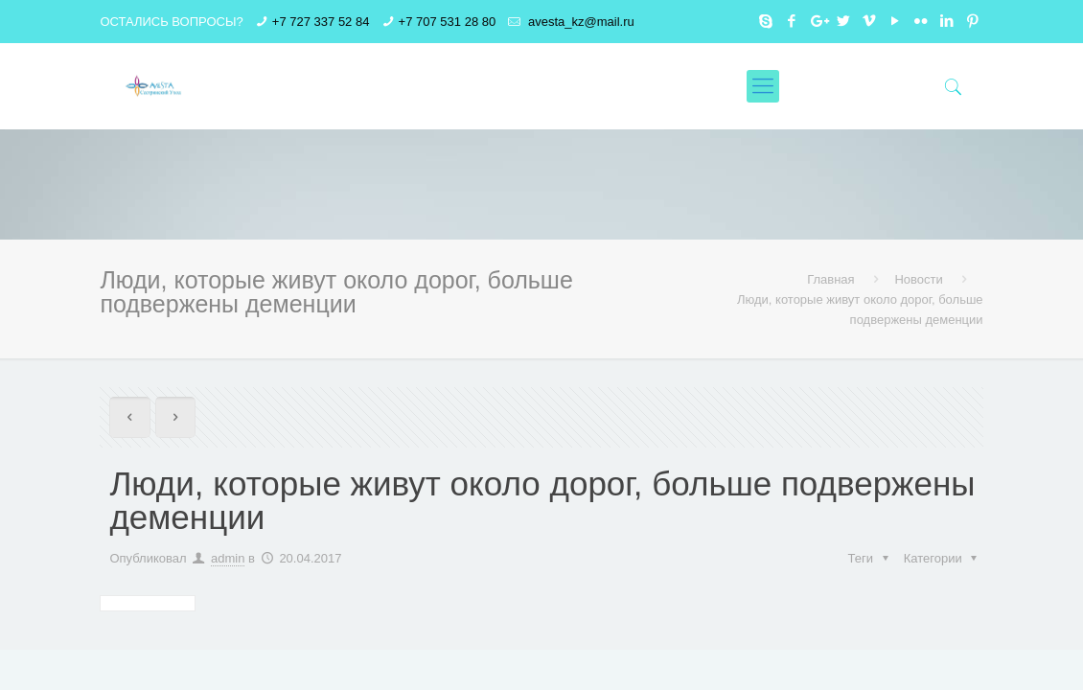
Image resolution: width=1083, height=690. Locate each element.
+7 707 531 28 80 (447, 21)
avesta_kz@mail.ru (579, 21)
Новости (918, 279)
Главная (830, 279)
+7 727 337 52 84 (321, 21)
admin (227, 558)
